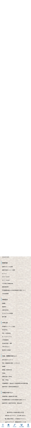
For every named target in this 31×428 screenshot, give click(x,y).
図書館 (3, 303)
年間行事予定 (5, 310)
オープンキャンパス (7, 336)
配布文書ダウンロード (7, 360)
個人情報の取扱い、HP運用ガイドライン (15, 419)
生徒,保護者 (21, 425)
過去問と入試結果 (6, 350)
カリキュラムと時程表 (7, 313)
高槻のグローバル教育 (7, 266)
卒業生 (28, 425)
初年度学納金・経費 (7, 343)
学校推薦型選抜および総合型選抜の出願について (14, 290)
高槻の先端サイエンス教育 (8, 270)
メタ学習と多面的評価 (7, 283)
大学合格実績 (5, 293)
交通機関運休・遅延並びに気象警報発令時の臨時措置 (15, 383)
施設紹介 (4, 306)
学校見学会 (4, 330)
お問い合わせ (21, 415)
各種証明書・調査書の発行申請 (9, 396)
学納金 (3, 373)
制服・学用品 (5, 380)
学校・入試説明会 (6, 333)
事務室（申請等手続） (7, 370)
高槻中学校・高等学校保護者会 (10, 386)
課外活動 (4, 317)
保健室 (3, 366)
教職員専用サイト (20, 422)
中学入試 (14, 425)
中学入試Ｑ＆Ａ (6, 346)
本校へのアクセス (11, 415)
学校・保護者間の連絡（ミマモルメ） (11, 363)
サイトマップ (9, 422)
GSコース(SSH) (6, 277)
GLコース (4, 273)
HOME (8, 425)
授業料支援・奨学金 (7, 376)
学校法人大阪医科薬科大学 (15, 412)
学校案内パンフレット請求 (8, 326)
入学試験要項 (5, 340)
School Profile (5, 257)
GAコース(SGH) (6, 280)
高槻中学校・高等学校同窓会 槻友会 (12, 403)
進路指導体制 (5, 287)
